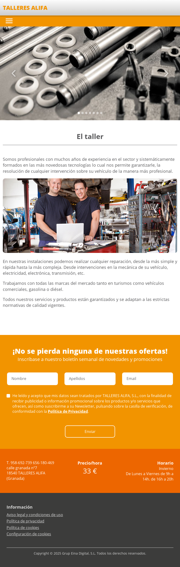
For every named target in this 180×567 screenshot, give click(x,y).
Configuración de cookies (29, 534)
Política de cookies (23, 527)
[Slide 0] (79, 112)
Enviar (90, 431)
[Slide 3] (90, 112)
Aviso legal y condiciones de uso (35, 514)
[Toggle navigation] (9, 20)
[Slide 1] (82, 112)
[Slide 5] (97, 112)
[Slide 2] (86, 112)
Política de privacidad (25, 521)
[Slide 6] (101, 112)
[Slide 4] (94, 112)
